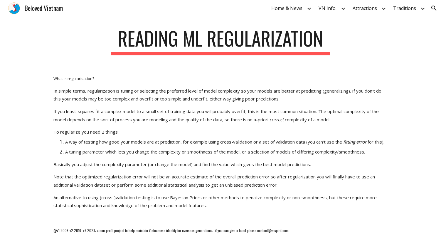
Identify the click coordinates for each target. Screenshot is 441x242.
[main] (220, 41)
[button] (434, 8)
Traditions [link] (404, 8)
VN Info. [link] (327, 8)
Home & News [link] (286, 8)
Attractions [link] (365, 8)
